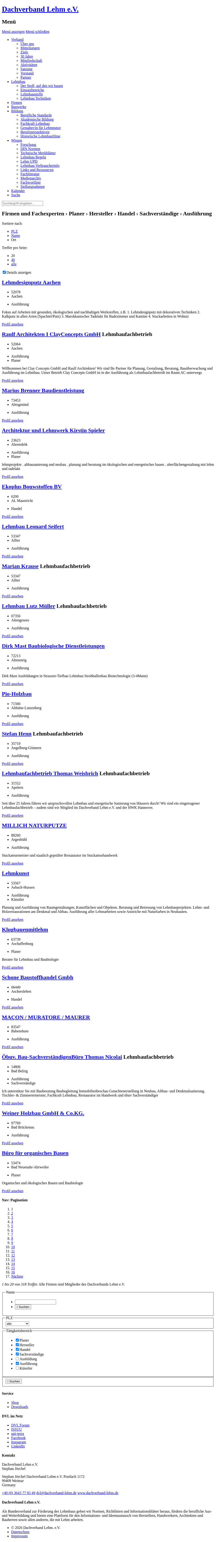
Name (15, 236)
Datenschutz (20, 1532)
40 (13, 260)
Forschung (28, 145)
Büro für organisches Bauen (35, 1153)
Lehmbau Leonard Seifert (33, 526)
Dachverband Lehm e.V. (40, 9)
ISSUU (16, 1429)
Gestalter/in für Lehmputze (40, 128)
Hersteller (25, 1345)
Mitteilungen (30, 48)
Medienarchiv (30, 178)
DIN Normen (30, 149)
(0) (18, 1493)
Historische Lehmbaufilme (40, 136)
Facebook (18, 1438)
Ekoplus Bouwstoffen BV (32, 487)
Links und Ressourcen (36, 170)
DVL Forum (20, 1425)
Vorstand (27, 73)
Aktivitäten (28, 65)
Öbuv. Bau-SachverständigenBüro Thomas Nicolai (62, 1057)
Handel (23, 1350)
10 (13, 1247)
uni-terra (17, 1434)
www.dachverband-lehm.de (97, 1493)
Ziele (24, 52)
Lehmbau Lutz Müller (28, 606)
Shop (15, 1403)
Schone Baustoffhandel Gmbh (37, 977)
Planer (22, 1340)
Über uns (27, 44)
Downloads (19, 1407)
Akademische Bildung (37, 119)
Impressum (19, 1536)
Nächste (17, 1276)
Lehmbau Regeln (33, 157)
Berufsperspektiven (34, 132)
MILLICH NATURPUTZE (34, 825)
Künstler (24, 1368)
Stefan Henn (16, 734)
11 (13, 1251)
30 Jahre (26, 56)
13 (13, 1260)
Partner (25, 77)
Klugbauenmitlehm (25, 929)
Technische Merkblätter (38, 153)
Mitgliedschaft (31, 61)
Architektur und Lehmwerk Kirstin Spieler (53, 430)
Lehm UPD (28, 161)
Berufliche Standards (36, 115)
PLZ (14, 231)
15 (13, 1268)
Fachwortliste (30, 182)
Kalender (18, 191)
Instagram (18, 1442)
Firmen (16, 103)
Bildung (17, 111)
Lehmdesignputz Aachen (31, 282)
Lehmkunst (15, 873)
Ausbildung (26, 1359)
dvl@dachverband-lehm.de (56, 1493)
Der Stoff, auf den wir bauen (41, 86)
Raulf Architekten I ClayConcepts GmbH (51, 334)
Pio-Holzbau (17, 694)
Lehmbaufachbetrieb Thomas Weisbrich (50, 773)
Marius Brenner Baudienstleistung (43, 390)
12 (13, 1255)
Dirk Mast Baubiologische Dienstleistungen (53, 646)
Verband (17, 40)
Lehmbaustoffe (31, 94)
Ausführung (26, 1364)
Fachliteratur (30, 174)
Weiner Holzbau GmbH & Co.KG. (43, 1113)
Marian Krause (20, 566)
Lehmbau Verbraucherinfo (40, 166)
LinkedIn (18, 1446)
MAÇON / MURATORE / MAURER (46, 1017)
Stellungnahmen (32, 187)
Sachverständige (30, 1354)
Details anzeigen (17, 272)
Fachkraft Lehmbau (35, 124)
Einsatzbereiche (32, 90)
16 (13, 1272)
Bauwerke (18, 107)
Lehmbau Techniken (35, 98)
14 (13, 1264)
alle (14, 264)
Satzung (26, 69)
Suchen (23, 1307)
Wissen (16, 140)
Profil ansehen (12, 324)
